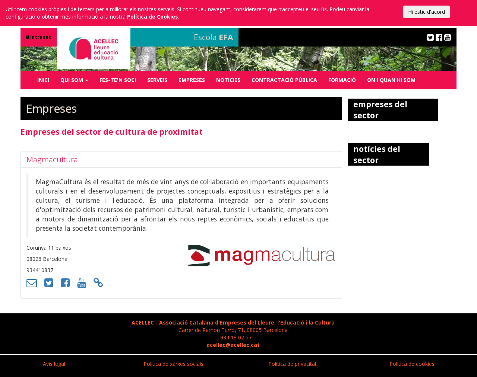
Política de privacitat (292, 363)
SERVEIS (157, 79)
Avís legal (54, 363)
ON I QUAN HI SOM (391, 79)
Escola (213, 37)
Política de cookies (412, 363)
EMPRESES (192, 79)
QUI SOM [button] (74, 79)
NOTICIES (228, 79)
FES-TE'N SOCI (117, 79)
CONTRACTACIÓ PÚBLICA (284, 79)
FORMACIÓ (342, 79)
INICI (43, 79)
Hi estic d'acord (426, 11)
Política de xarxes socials (173, 363)
